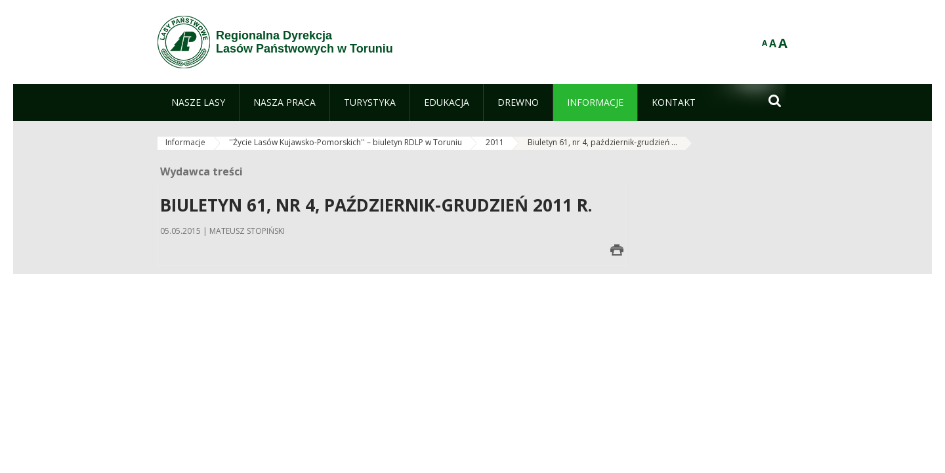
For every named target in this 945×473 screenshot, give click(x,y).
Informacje (185, 142)
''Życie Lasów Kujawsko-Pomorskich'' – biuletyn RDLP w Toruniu (345, 142)
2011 (495, 142)
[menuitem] (198, 102)
